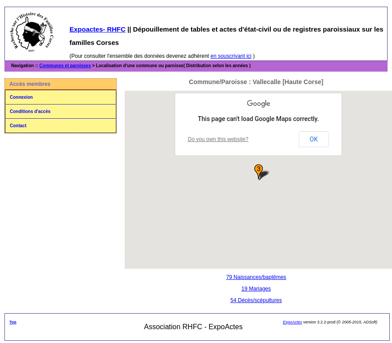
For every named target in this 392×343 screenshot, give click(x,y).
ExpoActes (292, 322)
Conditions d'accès (30, 111)
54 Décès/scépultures (256, 300)
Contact (18, 125)
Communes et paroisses (65, 65)
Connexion (21, 97)
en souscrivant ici (231, 56)
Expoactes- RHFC (97, 29)
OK (314, 139)
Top (12, 322)
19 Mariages (256, 289)
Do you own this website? (218, 139)
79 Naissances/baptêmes (256, 277)
